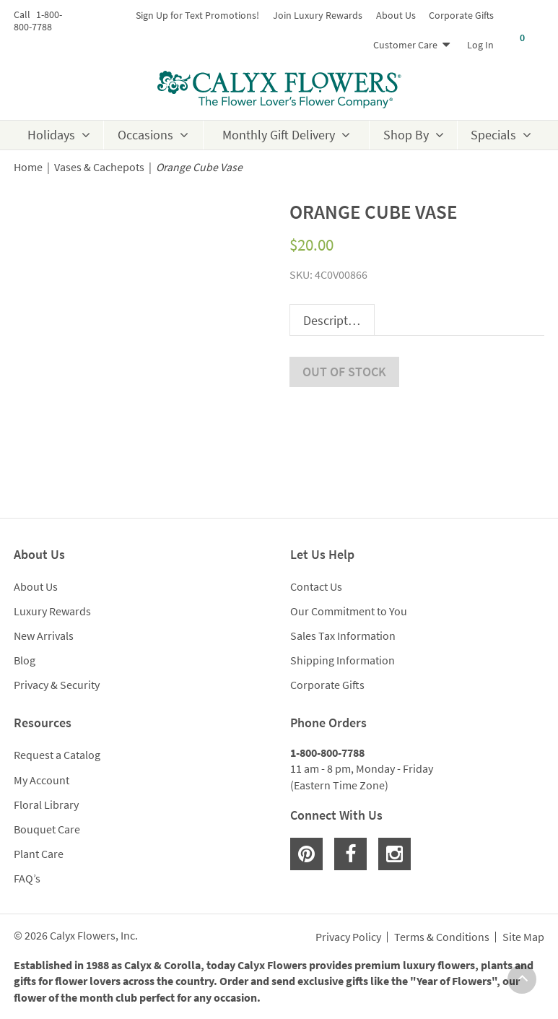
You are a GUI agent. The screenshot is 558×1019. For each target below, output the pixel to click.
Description (334, 320)
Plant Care (39, 853)
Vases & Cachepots (99, 167)
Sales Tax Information (343, 635)
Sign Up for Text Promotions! (197, 15)
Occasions (145, 134)
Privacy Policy (348, 937)
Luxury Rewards (52, 611)
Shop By (406, 134)
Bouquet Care (47, 829)
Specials (493, 134)
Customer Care (405, 44)
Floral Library (46, 804)
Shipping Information (342, 660)
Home (28, 167)
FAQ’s (27, 878)
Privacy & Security (57, 684)
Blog (24, 660)
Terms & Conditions (441, 937)
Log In (480, 44)
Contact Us (316, 586)
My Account (41, 780)
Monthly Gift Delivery (278, 134)
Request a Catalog (57, 754)
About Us (396, 15)
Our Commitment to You (348, 611)
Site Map (523, 937)
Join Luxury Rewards (317, 15)
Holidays (51, 134)
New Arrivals (44, 635)
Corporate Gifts (461, 15)
